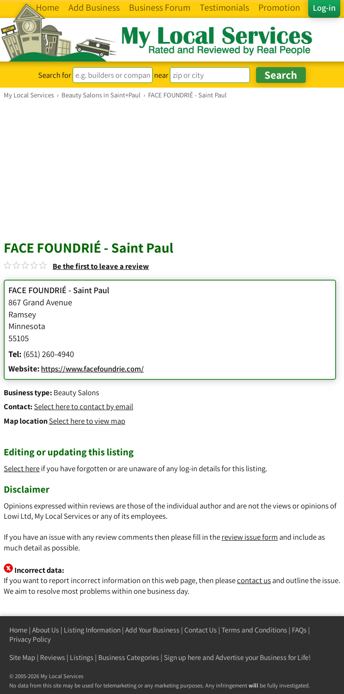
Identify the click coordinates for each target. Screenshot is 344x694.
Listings (82, 657)
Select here (22, 468)
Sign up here (182, 657)
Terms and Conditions (254, 629)
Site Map (22, 657)
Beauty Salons (76, 392)
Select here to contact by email (83, 406)
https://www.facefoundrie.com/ (92, 369)
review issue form (250, 537)
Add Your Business (152, 629)
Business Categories (128, 657)
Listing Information (92, 629)
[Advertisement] (172, 169)
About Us (45, 629)
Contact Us (200, 629)
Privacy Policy (30, 639)
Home (18, 629)
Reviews (52, 657)
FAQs (299, 629)
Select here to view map (87, 421)
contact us (254, 580)
